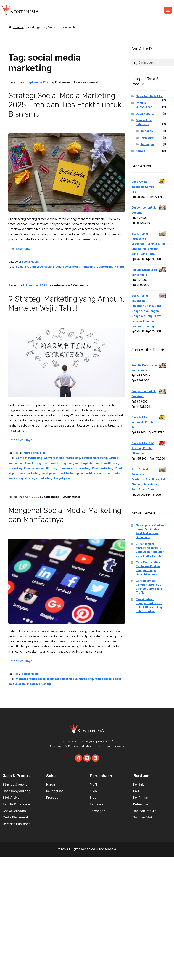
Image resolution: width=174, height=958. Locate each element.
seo (99, 473)
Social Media (30, 261)
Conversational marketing (62, 458)
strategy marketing (38, 478)
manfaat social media (62, 679)
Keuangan (147, 144)
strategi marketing (110, 266)
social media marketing (79, 266)
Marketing (31, 452)
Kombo (140, 151)
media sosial (103, 679)
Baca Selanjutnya (20, 249)
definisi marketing (94, 458)
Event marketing (54, 463)
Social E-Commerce (29, 266)
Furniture (147, 137)
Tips (43, 452)
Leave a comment (86, 82)
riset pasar (49, 473)
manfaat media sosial (31, 679)
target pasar (63, 478)
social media (53, 266)
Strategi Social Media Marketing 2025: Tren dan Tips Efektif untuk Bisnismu (65, 104)
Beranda (18, 27)
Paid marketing (102, 468)
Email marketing (29, 463)
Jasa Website (145, 113)
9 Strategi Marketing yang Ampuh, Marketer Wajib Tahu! (66, 303)
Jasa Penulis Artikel (149, 96)
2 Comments (71, 496)
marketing (83, 468)
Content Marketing (29, 458)
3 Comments (79, 285)
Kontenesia (62, 82)
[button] (168, 10)
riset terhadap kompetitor (76, 473)
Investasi (147, 131)
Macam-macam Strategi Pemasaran (49, 468)
